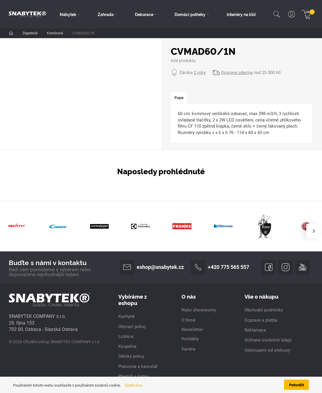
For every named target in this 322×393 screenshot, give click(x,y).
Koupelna (127, 346)
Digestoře (30, 33)
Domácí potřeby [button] (190, 14)
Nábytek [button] (68, 14)
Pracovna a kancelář (138, 366)
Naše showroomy (199, 310)
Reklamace (255, 330)
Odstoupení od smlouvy (267, 350)
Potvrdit (296, 384)
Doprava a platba (260, 320)
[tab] (179, 98)
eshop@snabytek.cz (152, 267)
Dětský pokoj (131, 356)
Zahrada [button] (106, 14)
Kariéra (188, 349)
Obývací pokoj (132, 326)
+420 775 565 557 (220, 267)
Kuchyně (126, 316)
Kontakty (190, 338)
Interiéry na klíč (241, 14)
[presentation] (313, 231)
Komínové (55, 33)
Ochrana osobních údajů (267, 340)
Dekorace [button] (144, 14)
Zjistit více (133, 385)
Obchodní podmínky (263, 310)
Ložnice (125, 336)
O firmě (189, 320)
